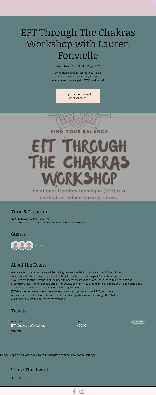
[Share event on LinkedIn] (28, 378)
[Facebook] (74, 391)
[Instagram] (82, 391)
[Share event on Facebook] (12, 378)
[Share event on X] (20, 378)
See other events (78, 98)
